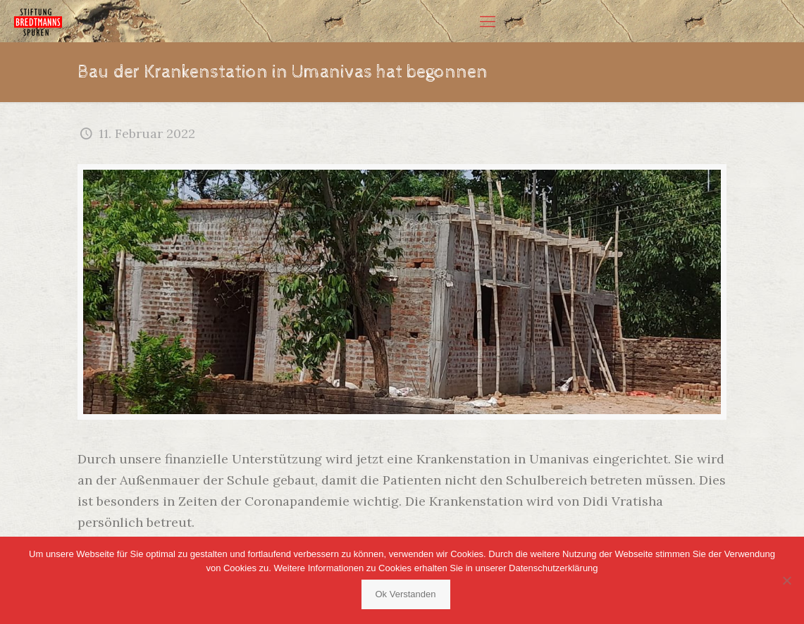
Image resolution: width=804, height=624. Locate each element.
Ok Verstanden (406, 594)
